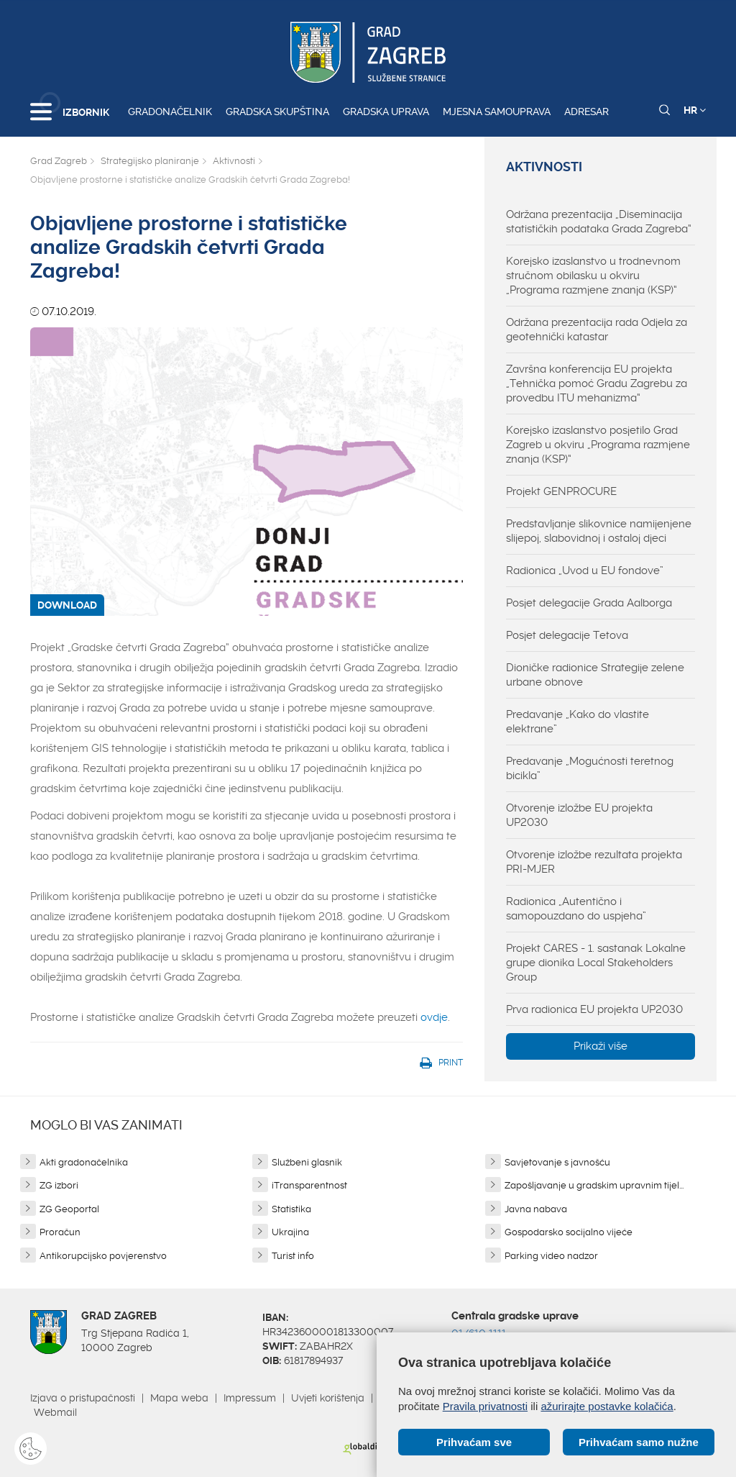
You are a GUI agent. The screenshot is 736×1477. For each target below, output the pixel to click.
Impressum (250, 1398)
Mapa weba (179, 1398)
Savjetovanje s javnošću (557, 1162)
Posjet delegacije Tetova (567, 635)
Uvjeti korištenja (327, 1398)
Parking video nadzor (551, 1255)
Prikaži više (600, 1046)
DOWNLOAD (67, 605)
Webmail (55, 1412)
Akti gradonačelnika (84, 1162)
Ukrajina (290, 1232)
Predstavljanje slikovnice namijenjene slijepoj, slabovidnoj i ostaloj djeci (598, 531)
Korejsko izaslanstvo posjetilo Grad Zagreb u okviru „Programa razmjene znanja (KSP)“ (598, 444)
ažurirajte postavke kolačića (606, 1406)
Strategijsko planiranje (150, 160)
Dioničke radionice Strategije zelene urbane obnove (595, 674)
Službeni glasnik (307, 1162)
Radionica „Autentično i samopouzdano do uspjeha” (576, 908)
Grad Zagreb (58, 160)
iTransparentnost (309, 1185)
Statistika (291, 1209)
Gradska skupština (277, 111)
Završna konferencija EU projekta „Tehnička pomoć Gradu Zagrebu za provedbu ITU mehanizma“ (596, 383)
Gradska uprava (386, 111)
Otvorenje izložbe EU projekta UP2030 (579, 815)
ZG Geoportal (69, 1209)
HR (695, 110)
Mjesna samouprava (497, 111)
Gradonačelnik (170, 111)
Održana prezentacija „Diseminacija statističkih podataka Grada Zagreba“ (598, 221)
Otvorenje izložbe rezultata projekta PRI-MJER (594, 862)
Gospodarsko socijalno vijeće (568, 1232)
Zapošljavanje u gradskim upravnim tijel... (594, 1185)
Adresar (586, 111)
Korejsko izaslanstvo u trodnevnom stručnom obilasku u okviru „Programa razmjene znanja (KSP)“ (593, 275)
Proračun (60, 1232)
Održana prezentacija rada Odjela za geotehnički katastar (596, 329)
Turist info (293, 1255)
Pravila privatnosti (485, 1406)
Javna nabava (536, 1209)
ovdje (434, 1017)
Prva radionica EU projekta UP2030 (594, 1009)
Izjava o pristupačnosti (82, 1398)
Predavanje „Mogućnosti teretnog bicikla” (589, 768)
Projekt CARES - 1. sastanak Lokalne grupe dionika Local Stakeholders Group (596, 962)
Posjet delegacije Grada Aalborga (589, 602)
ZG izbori (59, 1185)
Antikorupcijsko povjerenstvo (103, 1255)
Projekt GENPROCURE (561, 491)
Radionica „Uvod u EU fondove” (584, 570)
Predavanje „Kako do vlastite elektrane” (577, 721)
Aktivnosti (234, 160)
